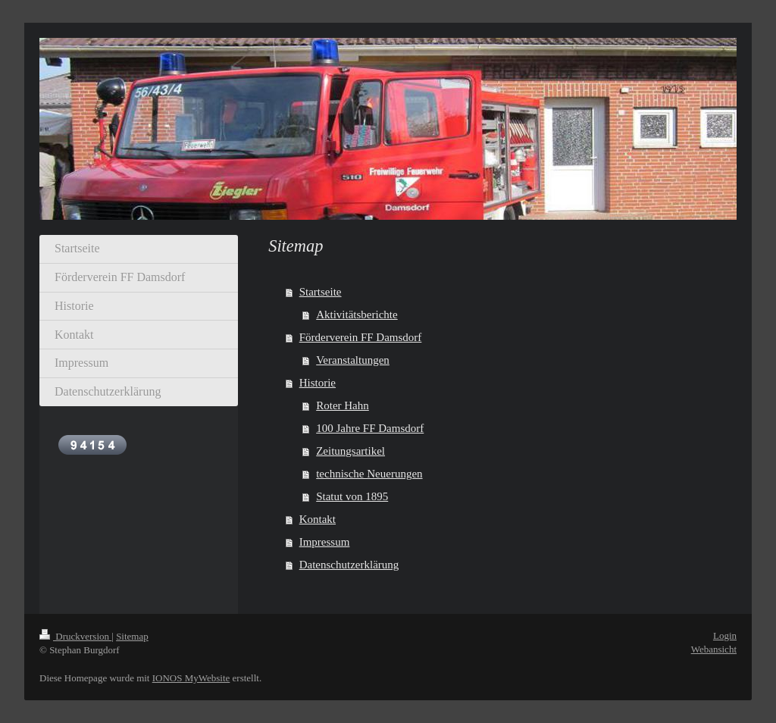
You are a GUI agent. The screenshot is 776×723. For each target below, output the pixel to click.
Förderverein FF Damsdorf (360, 337)
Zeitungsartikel (350, 451)
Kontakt (317, 519)
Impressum (324, 542)
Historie (317, 383)
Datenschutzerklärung (349, 565)
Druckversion (75, 636)
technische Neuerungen (369, 474)
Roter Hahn (342, 405)
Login (725, 635)
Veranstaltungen (353, 360)
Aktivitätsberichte (356, 314)
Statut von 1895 (352, 496)
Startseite (320, 292)
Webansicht (714, 649)
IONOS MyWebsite (191, 678)
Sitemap (132, 636)
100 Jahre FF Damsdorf (370, 428)
